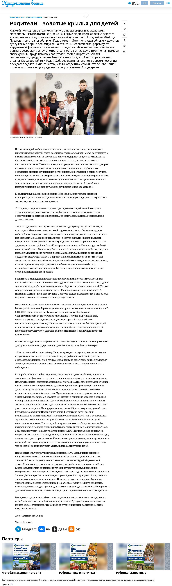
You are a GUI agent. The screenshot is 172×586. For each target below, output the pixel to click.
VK (144, 3)
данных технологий (145, 580)
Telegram (157, 3)
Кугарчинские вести (22, 3)
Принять (5, 584)
